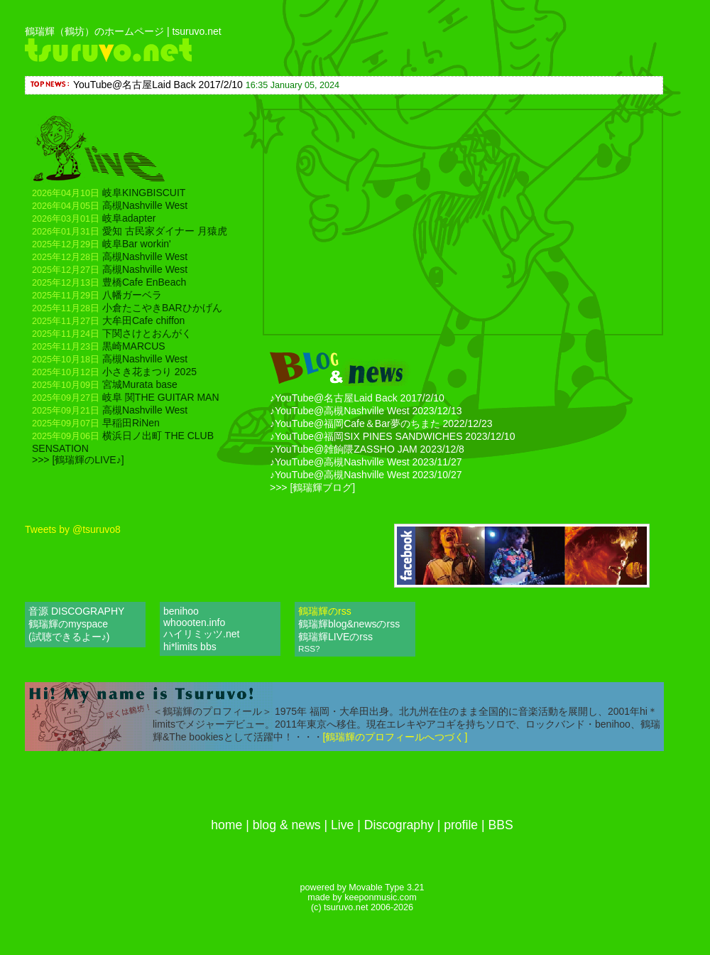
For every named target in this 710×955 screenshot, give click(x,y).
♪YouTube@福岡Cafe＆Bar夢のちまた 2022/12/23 (381, 423)
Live (342, 825)
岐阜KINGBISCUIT (108, 192)
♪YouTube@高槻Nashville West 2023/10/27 (366, 474)
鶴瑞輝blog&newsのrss (350, 624)
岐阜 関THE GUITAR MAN (125, 397)
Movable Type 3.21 (386, 887)
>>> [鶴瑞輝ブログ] (312, 487)
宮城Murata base (105, 384)
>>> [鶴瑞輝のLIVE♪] (78, 459)
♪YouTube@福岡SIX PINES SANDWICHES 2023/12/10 (392, 436)
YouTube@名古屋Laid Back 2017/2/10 (158, 84)
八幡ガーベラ (97, 295)
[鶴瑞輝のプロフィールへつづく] (395, 737)
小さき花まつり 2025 (114, 371)
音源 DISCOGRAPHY (76, 611)
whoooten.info (194, 622)
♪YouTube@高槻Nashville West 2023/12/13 (366, 410)
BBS (500, 825)
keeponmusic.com (380, 897)
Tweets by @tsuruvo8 (73, 529)
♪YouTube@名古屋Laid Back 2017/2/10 (357, 398)
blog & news (287, 825)
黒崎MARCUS (98, 346)
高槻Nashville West (109, 205)
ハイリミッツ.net (201, 634)
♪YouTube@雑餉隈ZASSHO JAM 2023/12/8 (367, 449)
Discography (399, 825)
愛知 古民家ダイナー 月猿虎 (129, 231)
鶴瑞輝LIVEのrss (337, 636)
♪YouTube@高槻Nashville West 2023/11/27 (366, 462)
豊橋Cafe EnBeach (109, 282)
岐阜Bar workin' (101, 243)
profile (461, 825)
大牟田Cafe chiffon (108, 320)
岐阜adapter (93, 218)
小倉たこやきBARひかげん (127, 307)
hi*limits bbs (190, 646)
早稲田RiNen (96, 422)
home (226, 825)
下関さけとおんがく (112, 333)
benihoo (181, 611)
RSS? (309, 648)
